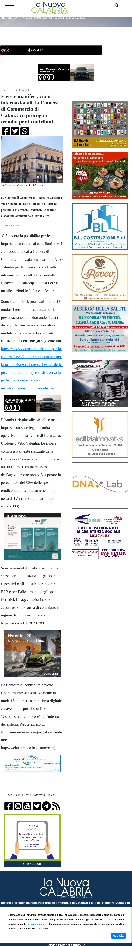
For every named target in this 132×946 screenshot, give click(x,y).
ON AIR (35, 50)
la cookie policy (37, 924)
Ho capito (118, 935)
